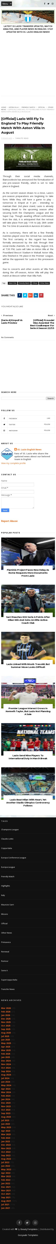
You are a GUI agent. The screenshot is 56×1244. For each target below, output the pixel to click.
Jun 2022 (5, 1165)
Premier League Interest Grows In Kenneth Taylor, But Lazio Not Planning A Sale (28, 711)
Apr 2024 (5, 1088)
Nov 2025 (6, 1022)
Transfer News (8, 989)
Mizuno (4, 914)
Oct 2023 (5, 1109)
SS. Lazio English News (29, 449)
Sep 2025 (5, 1029)
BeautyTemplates (29, 1229)
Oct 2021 (5, 1193)
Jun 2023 (5, 1123)
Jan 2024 (5, 1099)
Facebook (25, 418)
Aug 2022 (6, 1158)
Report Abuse (9, 521)
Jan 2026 (5, 1015)
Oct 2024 (5, 1067)
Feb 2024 (5, 1095)
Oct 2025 (5, 1025)
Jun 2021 (5, 1208)
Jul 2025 (5, 1036)
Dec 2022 (6, 1144)
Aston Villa (14, 107)
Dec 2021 (6, 1187)
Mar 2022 (6, 1176)
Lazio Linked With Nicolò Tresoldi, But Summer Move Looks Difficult (28, 665)
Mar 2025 (6, 1050)
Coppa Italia (6, 848)
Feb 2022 (5, 1179)
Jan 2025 (5, 1057)
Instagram (25, 430)
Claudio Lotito (7, 838)
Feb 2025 (5, 1053)
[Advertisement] (28, 66)
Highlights (5, 885)
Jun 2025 (5, 1039)
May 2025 (6, 1043)
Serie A (4, 970)
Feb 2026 (5, 1011)
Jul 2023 (5, 1120)
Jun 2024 (5, 1081)
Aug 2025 (6, 1032)
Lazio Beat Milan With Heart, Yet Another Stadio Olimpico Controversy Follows (28, 802)
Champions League (10, 829)
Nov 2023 (6, 1106)
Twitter (25, 424)
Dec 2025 (6, 1018)
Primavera (6, 942)
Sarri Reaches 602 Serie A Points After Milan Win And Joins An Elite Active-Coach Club (28, 620)
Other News (44, 283)
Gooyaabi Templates (28, 1235)
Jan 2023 (5, 1141)
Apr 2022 (5, 1173)
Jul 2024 (5, 1078)
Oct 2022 (5, 1151)
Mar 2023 (6, 1134)
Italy (3, 895)
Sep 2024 (5, 1071)
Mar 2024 (6, 1092)
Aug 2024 (6, 1074)
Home (3, 107)
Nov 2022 (6, 1148)
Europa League (8, 867)
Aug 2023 (6, 1116)
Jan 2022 (5, 1183)
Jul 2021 (5, 1204)
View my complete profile (13, 463)
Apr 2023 (5, 1130)
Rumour (4, 961)
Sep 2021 (5, 1197)
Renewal (5, 951)
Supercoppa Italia (9, 979)
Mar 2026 (6, 1008)
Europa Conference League (13, 857)
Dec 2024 (6, 1060)
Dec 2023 (6, 1102)
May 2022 (6, 1169)
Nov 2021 (6, 1190)
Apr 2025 (5, 1046)
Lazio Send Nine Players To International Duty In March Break (28, 757)
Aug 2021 (6, 1201)
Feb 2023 (5, 1137)
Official (41, 107)
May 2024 (6, 1085)
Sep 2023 (5, 1113)
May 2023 (6, 1127)
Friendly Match (28, 107)
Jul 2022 (5, 1162)
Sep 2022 (5, 1155)
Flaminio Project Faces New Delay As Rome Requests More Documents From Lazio (28, 572)
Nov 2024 (6, 1064)
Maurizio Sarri (7, 904)
